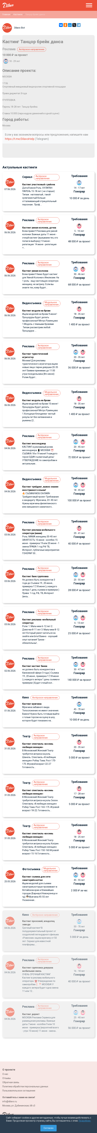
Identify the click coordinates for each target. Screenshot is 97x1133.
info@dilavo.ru (9, 1101)
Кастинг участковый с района (38, 184)
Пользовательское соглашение (18, 1090)
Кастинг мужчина (32, 704)
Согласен (48, 1128)
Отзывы (6, 1078)
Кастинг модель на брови (36, 400)
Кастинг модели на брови (36, 310)
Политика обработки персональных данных (25, 1086)
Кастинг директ (31, 1014)
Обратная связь (10, 1082)
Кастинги (18, 14)
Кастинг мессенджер (34, 443)
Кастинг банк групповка (35, 576)
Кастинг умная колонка (35, 271)
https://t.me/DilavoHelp (19, 139)
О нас (5, 1074)
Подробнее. (85, 1120)
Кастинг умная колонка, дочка (39, 227)
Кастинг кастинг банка (34, 666)
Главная (6, 14)
